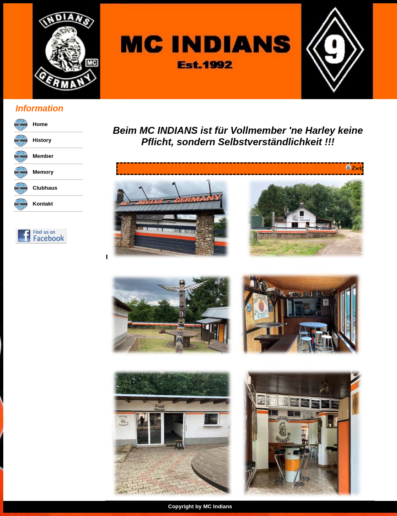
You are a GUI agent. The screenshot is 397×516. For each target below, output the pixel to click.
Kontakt (43, 204)
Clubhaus (45, 188)
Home (40, 124)
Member (43, 156)
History (42, 140)
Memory (43, 172)
